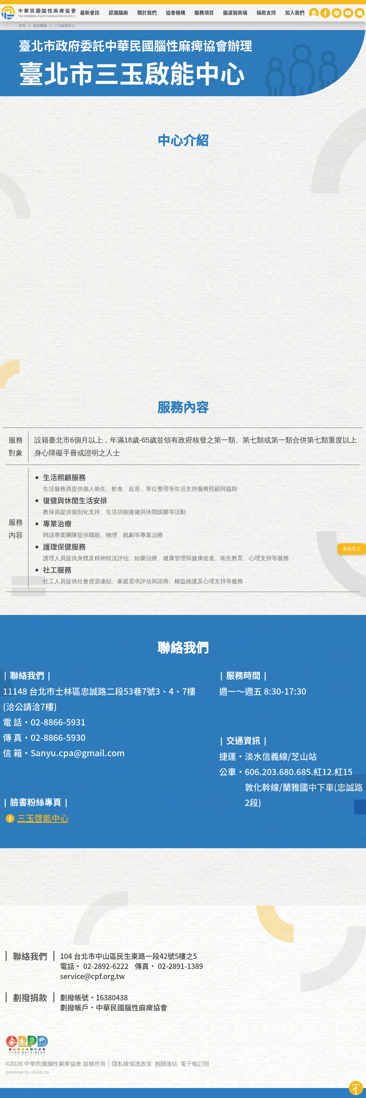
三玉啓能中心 (43, 817)
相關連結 (166, 1064)
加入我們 (295, 12)
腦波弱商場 (235, 12)
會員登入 (352, 548)
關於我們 (147, 12)
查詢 (360, 13)
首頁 (22, 26)
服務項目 (204, 12)
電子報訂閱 (194, 1064)
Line (337, 13)
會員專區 (314, 13)
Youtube (348, 13)
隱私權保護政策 (132, 1064)
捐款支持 (266, 12)
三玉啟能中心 (64, 26)
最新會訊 (90, 12)
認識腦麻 (118, 12)
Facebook (325, 13)
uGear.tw (40, 1072)
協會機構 (175, 12)
